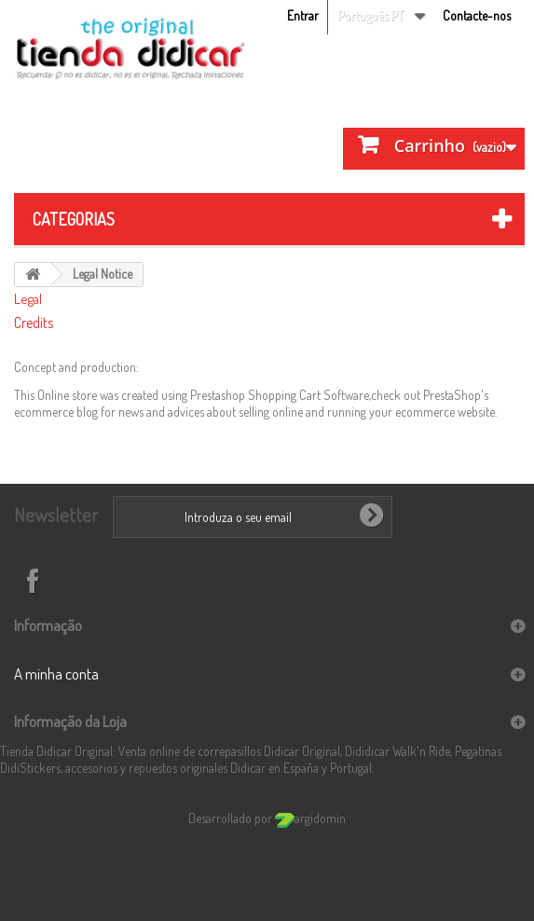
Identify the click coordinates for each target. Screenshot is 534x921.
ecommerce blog (56, 411)
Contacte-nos (477, 15)
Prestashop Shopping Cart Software (279, 395)
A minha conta (56, 673)
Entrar (303, 15)
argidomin (310, 818)
